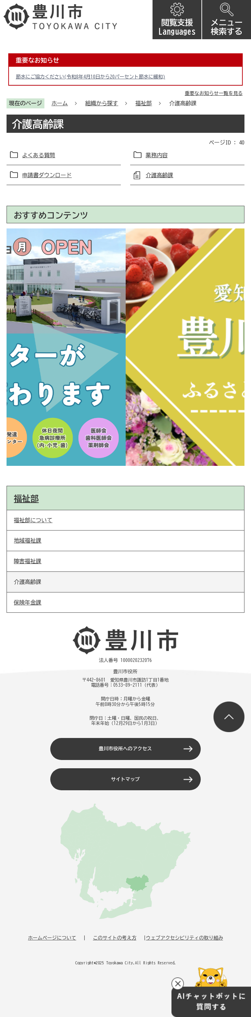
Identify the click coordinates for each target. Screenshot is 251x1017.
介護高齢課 (159, 175)
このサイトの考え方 (114, 937)
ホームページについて (52, 937)
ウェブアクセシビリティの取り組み (184, 937)
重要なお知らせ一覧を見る (214, 93)
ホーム (59, 103)
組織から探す (101, 103)
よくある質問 (38, 155)
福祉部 (143, 103)
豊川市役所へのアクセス (125, 748)
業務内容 (157, 155)
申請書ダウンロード (47, 175)
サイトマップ (125, 779)
